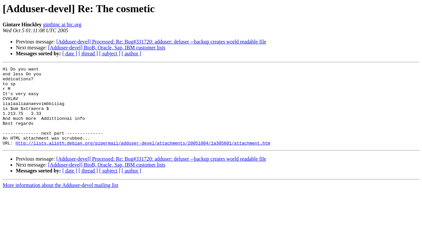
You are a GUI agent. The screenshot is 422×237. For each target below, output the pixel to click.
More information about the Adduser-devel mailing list (60, 201)
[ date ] (69, 53)
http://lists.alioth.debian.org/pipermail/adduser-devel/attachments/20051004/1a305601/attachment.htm (142, 159)
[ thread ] (88, 53)
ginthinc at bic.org (62, 24)
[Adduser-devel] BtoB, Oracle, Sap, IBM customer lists (107, 47)
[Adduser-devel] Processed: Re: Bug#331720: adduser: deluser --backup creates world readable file (161, 41)
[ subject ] (109, 53)
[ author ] (131, 53)
